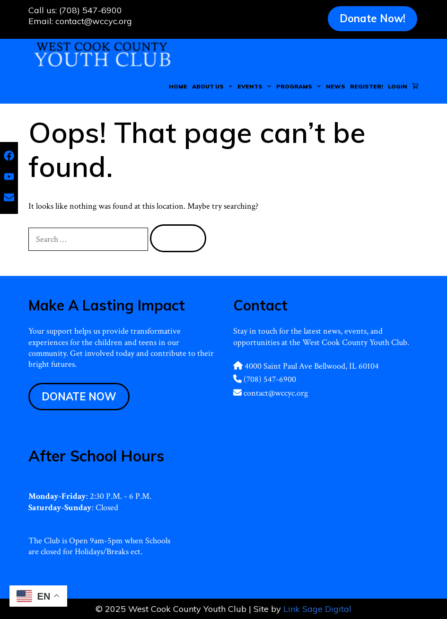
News (335, 86)
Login (397, 86)
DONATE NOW (79, 396)
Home (178, 86)
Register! (366, 86)
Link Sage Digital (317, 608)
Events (255, 87)
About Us (213, 87)
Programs (300, 87)
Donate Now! (372, 18)
